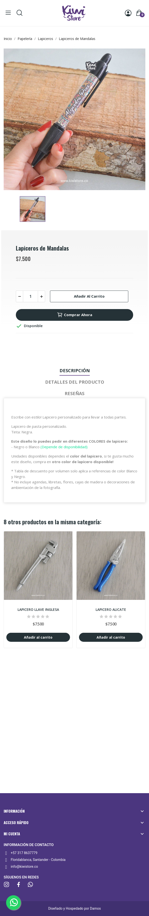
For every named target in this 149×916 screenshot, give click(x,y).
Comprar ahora (74, 315)
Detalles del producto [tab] (74, 382)
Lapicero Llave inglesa (38, 609)
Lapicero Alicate (111, 609)
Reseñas (74, 393)
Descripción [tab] (75, 370)
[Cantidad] (30, 296)
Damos (95, 908)
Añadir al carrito (89, 296)
